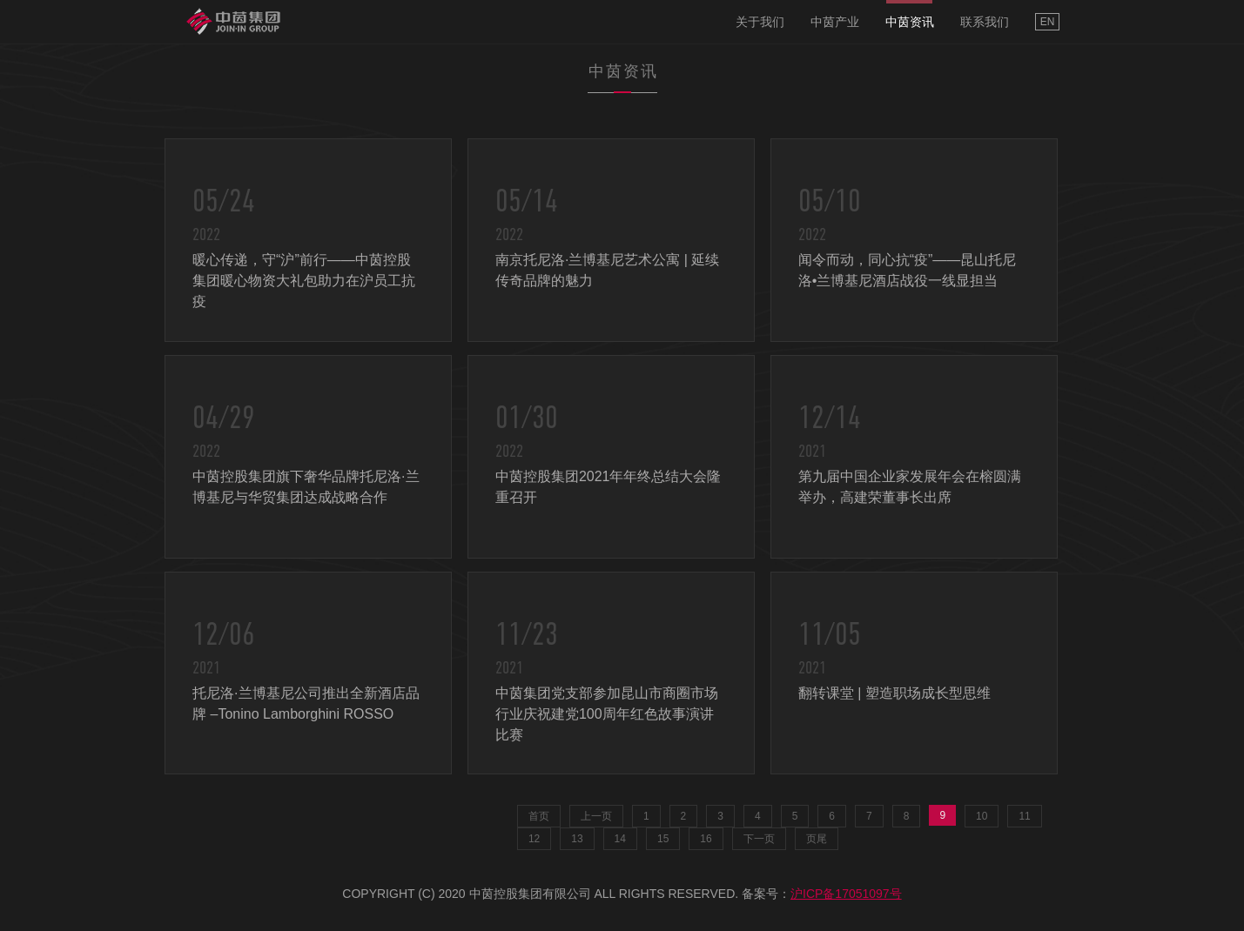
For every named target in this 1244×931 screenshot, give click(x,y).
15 (663, 839)
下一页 (759, 839)
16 (705, 839)
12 (534, 839)
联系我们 (984, 22)
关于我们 (760, 22)
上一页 (596, 816)
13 (576, 839)
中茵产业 (834, 22)
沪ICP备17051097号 (846, 894)
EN (1047, 22)
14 (620, 839)
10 (981, 816)
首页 (538, 816)
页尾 (816, 839)
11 (1024, 816)
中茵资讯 (909, 22)
